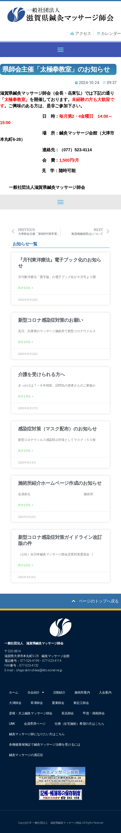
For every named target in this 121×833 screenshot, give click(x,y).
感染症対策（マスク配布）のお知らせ (57, 429)
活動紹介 (59, 692)
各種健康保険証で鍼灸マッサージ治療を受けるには (44, 744)
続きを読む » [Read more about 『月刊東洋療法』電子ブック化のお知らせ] (25, 287)
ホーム (13, 692)
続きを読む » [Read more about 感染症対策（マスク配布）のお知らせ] (25, 450)
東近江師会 (81, 703)
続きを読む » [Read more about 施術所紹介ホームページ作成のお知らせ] (25, 505)
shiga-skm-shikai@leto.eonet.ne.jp (39, 670)
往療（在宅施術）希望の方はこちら (79, 723)
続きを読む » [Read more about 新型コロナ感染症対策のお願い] (25, 341)
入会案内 (105, 692)
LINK (12, 723)
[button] (61, 50)
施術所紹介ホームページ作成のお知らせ (60, 483)
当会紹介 (35, 692)
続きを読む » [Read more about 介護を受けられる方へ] (25, 396)
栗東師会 (58, 703)
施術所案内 (82, 692)
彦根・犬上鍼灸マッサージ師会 (30, 713)
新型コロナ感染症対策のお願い (50, 320)
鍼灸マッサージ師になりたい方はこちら (37, 734)
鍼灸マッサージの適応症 (26, 755)
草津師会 (36, 703)
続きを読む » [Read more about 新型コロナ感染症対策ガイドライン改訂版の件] (25, 565)
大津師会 (15, 703)
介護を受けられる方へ (41, 374)
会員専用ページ (35, 723)
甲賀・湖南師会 (94, 713)
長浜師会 (67, 713)
